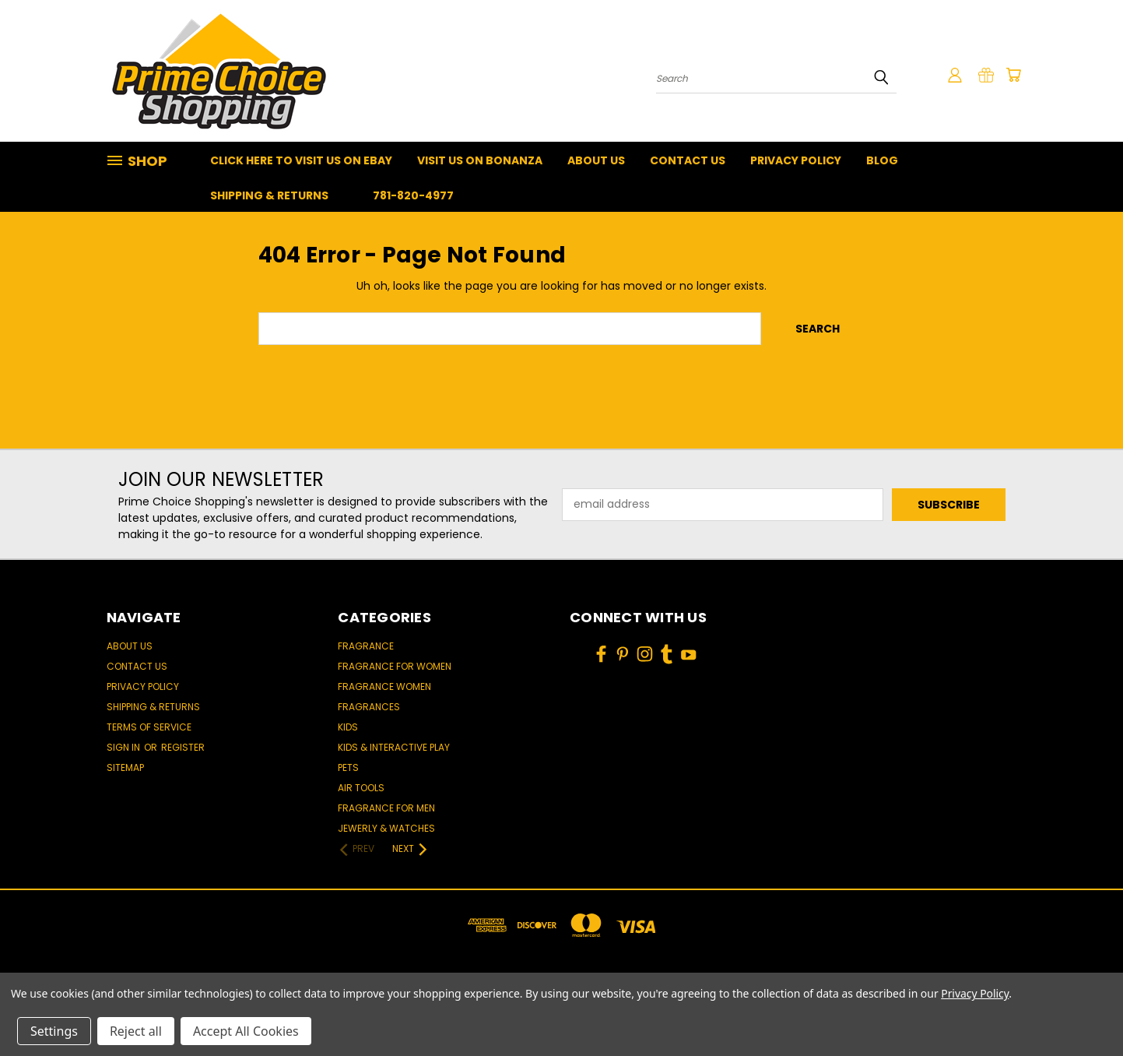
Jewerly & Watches (386, 828)
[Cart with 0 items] (1013, 75)
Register (183, 747)
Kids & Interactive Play (394, 747)
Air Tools (361, 787)
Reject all (136, 1031)
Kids (348, 727)
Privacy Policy (795, 160)
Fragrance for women (394, 666)
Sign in (124, 747)
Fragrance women (384, 686)
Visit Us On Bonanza (479, 160)
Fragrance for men (386, 808)
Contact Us (687, 160)
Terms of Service (149, 727)
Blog (882, 160)
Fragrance (366, 646)
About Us (596, 160)
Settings (54, 1031)
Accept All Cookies (246, 1031)
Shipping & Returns (269, 195)
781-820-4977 (413, 195)
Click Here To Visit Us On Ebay (301, 160)
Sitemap (125, 767)
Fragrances (369, 706)
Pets (348, 767)
